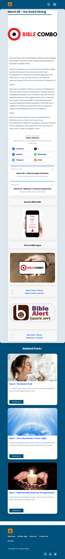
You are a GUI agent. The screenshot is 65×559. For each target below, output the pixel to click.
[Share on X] (43, 149)
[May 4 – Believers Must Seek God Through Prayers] (32, 476)
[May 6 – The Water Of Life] (32, 367)
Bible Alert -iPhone (34, 335)
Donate (11, 541)
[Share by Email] (43, 160)
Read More (16, 402)
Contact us (43, 536)
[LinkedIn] (50, 554)
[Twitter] (55, 554)
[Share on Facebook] (21, 149)
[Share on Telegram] (21, 160)
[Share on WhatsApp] (43, 154)
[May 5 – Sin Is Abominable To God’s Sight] (32, 422)
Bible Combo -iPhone (34, 290)
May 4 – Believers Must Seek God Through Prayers (32, 492)
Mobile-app (22, 536)
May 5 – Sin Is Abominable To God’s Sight (28, 438)
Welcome (11, 536)
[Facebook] (45, 554)
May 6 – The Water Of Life (20, 384)
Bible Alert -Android (34, 338)
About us (33, 536)
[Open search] (49, 4)
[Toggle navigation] (54, 4)
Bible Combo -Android (34, 293)
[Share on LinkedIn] (21, 154)
